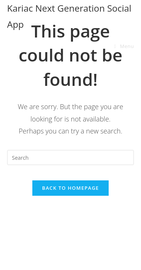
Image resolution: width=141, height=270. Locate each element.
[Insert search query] (70, 157)
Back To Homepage (70, 187)
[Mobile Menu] (124, 46)
